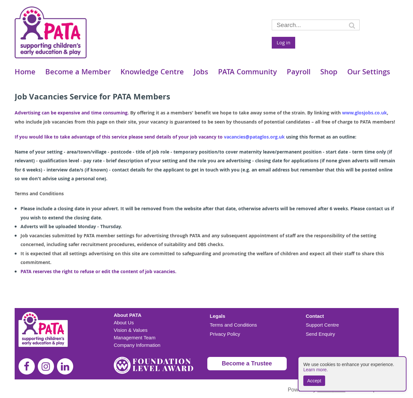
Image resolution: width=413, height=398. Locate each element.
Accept (314, 380)
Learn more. (315, 369)
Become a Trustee (247, 363)
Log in (283, 42)
